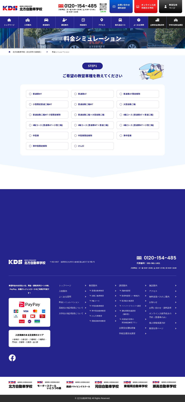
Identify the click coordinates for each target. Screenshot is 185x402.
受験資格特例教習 (99, 321)
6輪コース (96, 301)
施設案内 (153, 285)
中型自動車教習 (98, 306)
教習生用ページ (156, 328)
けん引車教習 (97, 316)
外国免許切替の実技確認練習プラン (129, 321)
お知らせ (153, 302)
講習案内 (123, 285)
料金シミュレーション (69, 302)
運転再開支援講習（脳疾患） (129, 312)
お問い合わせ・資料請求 (160, 308)
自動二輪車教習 (98, 296)
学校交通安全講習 (127, 333)
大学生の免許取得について (71, 313)
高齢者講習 (126, 291)
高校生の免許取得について (71, 308)
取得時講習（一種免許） (131, 296)
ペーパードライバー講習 (131, 306)
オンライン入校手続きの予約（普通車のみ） (160, 315)
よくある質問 (65, 296)
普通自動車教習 (98, 291)
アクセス (153, 291)
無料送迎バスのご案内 (159, 296)
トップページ (65, 285)
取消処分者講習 (128, 301)
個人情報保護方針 (157, 323)
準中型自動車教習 (99, 311)
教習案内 (93, 285)
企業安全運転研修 (127, 328)
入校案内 (63, 291)
